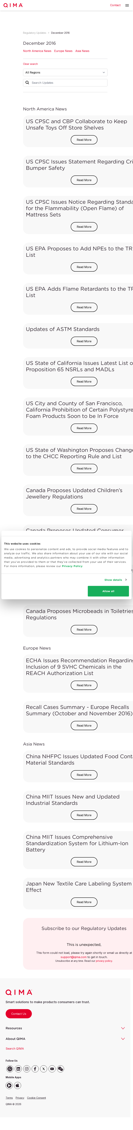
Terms (9, 1097)
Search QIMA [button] (15, 1048)
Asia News (82, 51)
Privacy (20, 1097)
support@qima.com (74, 957)
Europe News (63, 51)
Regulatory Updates (34, 32)
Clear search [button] (30, 63)
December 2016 (60, 32)
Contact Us (18, 1013)
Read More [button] (84, 140)
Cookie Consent (36, 1097)
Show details (113, 579)
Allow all (108, 591)
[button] (127, 5)
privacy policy (104, 960)
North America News (37, 51)
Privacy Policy (72, 566)
